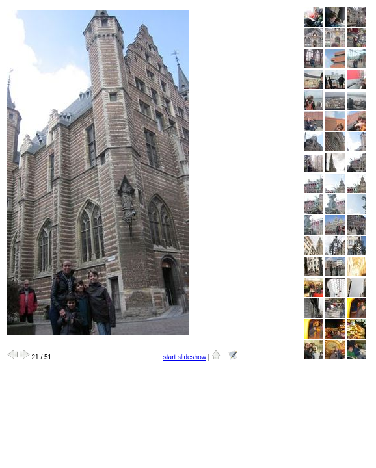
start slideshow (184, 357)
